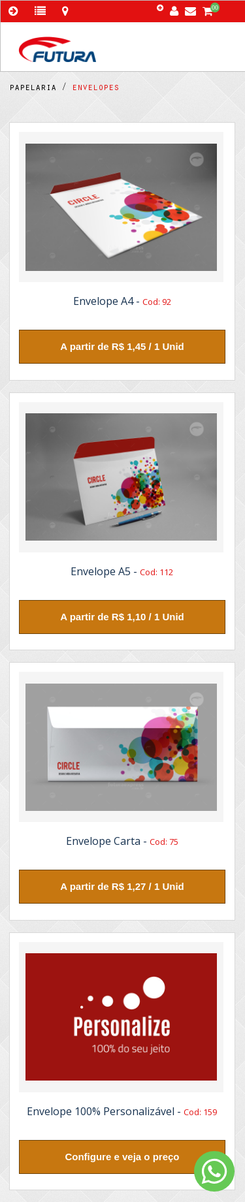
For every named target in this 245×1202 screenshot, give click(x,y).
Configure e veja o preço (122, 1156)
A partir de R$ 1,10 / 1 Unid (122, 616)
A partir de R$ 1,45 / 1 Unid (122, 346)
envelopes (93, 88)
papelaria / (38, 88)
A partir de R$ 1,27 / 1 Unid (122, 886)
